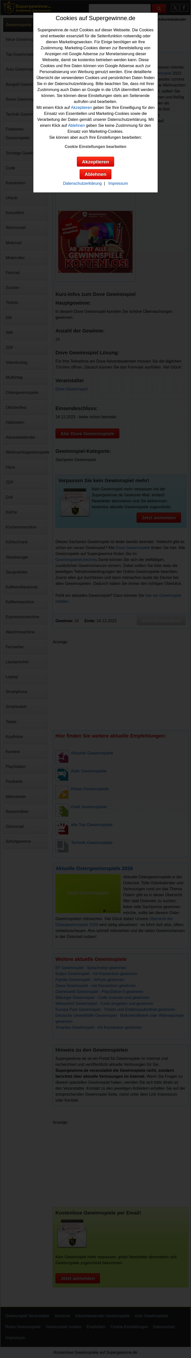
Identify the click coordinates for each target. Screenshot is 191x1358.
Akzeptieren (81, 107)
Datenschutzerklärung (82, 183)
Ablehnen (76, 125)
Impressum (118, 183)
